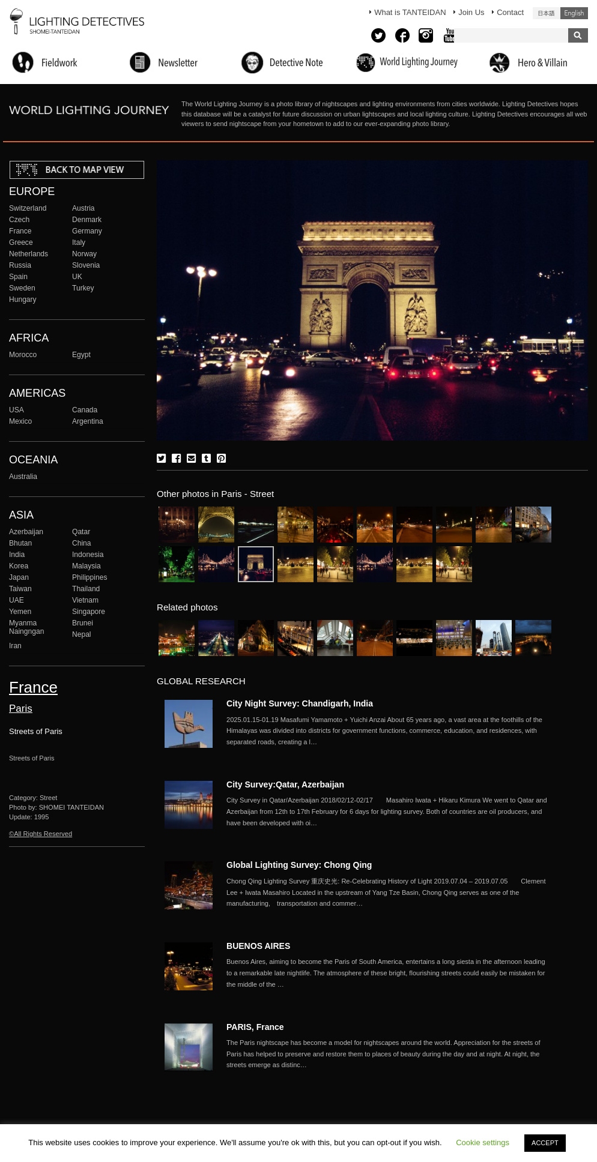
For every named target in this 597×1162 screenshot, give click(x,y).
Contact (510, 12)
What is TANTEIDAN (410, 12)
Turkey (83, 288)
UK (77, 276)
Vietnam (85, 600)
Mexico (20, 421)
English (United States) (574, 13)
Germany (87, 231)
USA (16, 410)
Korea (18, 566)
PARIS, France (255, 1027)
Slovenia (86, 265)
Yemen (20, 611)
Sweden (22, 288)
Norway (84, 254)
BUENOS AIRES (258, 946)
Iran (15, 646)
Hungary (23, 299)
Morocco (23, 355)
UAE (16, 600)
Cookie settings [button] (482, 1142)
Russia (20, 265)
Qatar (81, 532)
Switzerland (27, 208)
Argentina (87, 421)
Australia (23, 476)
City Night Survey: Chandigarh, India (299, 703)
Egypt (81, 355)
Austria (83, 208)
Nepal (81, 634)
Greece (21, 242)
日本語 (546, 13)
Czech (19, 219)
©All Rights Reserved (40, 833)
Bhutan (20, 543)
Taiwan (20, 589)
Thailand (86, 589)
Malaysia (86, 566)
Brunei (82, 623)
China (81, 543)
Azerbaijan (26, 532)
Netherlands (28, 254)
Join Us (471, 12)
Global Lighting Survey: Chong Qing (299, 865)
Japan (19, 577)
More (388, 731)
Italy (78, 242)
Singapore (88, 611)
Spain (18, 276)
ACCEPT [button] (545, 1142)
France (20, 231)
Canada (84, 410)
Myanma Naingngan (26, 627)
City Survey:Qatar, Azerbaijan (285, 784)
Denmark (87, 219)
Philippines (89, 577)
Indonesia (87, 554)
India (17, 554)
